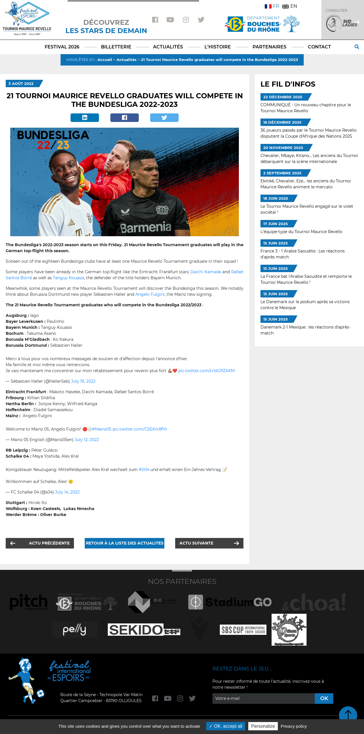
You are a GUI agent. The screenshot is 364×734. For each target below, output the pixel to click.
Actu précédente (49, 543)
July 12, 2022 (87, 439)
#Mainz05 (101, 429)
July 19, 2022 (83, 381)
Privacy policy (294, 726)
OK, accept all (225, 726)
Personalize (263, 726)
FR (272, 6)
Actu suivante (196, 543)
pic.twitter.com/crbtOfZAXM (206, 370)
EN (289, 6)
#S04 (144, 469)
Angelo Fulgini (150, 294)
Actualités (126, 59)
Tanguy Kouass (68, 277)
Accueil (105, 59)
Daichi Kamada (205, 271)
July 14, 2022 (67, 492)
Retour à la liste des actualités (125, 543)
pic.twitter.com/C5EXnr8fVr (140, 429)
